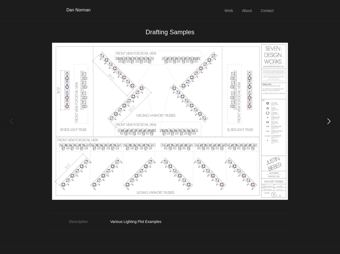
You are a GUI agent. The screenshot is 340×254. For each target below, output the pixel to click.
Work (228, 10)
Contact (267, 10)
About (247, 10)
